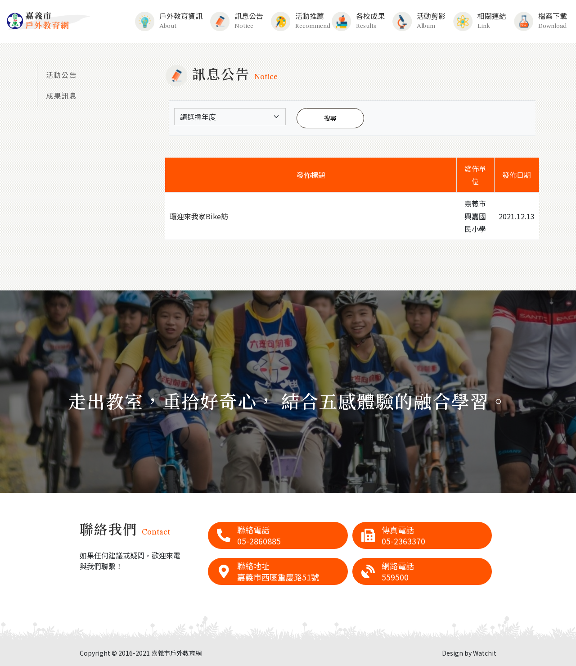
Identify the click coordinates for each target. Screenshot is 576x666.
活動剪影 (419, 21)
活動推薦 (297, 21)
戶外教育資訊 (168, 21)
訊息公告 (236, 21)
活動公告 (61, 74)
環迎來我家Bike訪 (199, 216)
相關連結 (479, 21)
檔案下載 (540, 21)
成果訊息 (61, 95)
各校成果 (358, 21)
